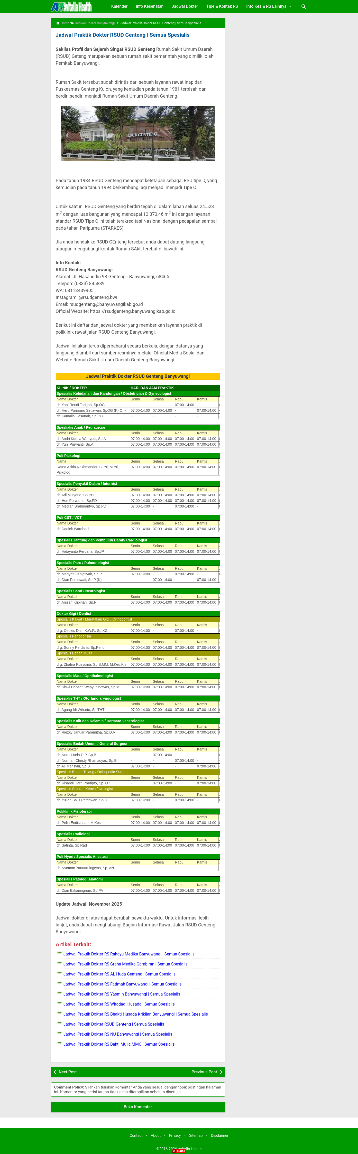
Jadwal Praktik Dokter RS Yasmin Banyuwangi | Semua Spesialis (121, 993)
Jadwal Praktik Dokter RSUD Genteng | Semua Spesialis (120, 35)
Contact (136, 1135)
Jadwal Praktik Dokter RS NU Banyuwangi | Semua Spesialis (117, 1033)
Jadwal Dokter (185, 6)
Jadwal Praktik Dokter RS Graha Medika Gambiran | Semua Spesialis (125, 963)
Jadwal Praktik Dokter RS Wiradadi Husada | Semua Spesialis (119, 1003)
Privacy (175, 1135)
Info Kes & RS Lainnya (269, 6)
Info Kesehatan (149, 6)
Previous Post (204, 1071)
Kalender (119, 6)
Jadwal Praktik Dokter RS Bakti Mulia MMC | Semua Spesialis (119, 1044)
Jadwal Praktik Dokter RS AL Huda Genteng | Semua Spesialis (119, 973)
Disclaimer (219, 1135)
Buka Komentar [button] (138, 1106)
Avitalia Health (189, 1149)
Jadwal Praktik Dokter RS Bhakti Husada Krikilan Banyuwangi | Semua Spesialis (135, 1013)
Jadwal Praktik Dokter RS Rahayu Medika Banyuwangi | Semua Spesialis (129, 953)
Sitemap (196, 1135)
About (156, 1135)
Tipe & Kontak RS (222, 6)
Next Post (68, 1071)
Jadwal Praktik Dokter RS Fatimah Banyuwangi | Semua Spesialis (122, 983)
